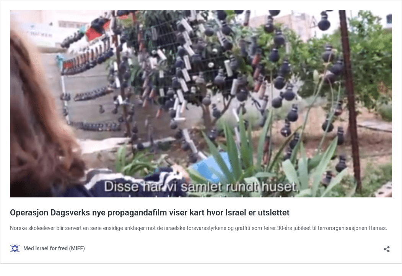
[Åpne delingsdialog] (386, 247)
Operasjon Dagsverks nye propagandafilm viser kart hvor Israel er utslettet (150, 212)
